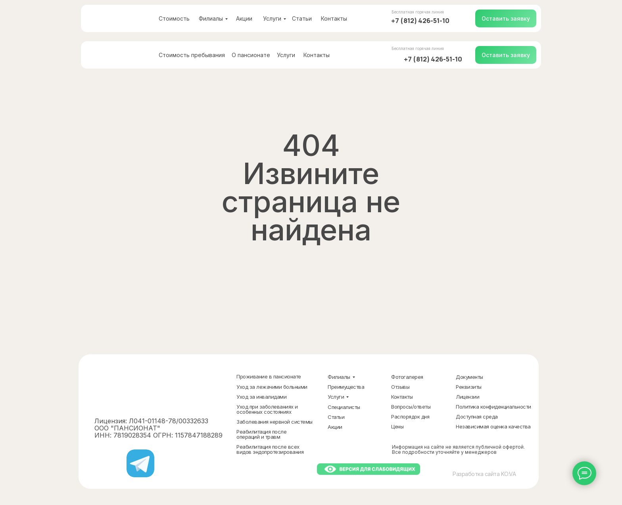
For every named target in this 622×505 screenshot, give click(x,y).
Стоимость (174, 18)
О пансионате (251, 55)
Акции (244, 18)
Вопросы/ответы (410, 406)
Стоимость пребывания (192, 55)
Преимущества (346, 387)
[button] (505, 18)
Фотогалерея (407, 377)
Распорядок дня (410, 416)
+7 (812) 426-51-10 (420, 20)
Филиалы (211, 18)
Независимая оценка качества (493, 426)
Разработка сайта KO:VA (484, 473)
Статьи (302, 18)
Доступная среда (477, 416)
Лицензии (467, 397)
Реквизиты (469, 387)
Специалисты (344, 407)
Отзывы (400, 387)
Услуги (272, 18)
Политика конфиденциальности (493, 406)
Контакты (334, 18)
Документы (469, 377)
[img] (119, 18)
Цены (397, 426)
